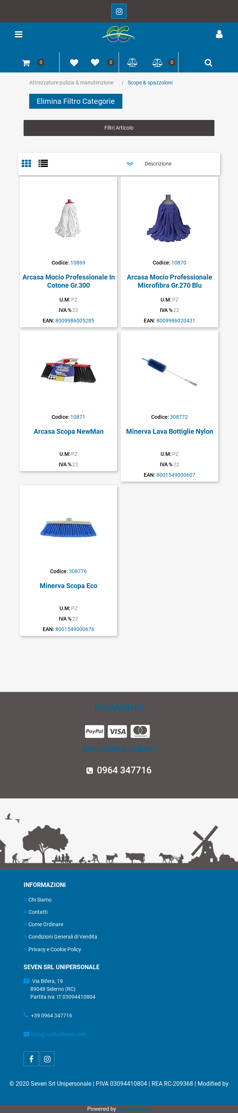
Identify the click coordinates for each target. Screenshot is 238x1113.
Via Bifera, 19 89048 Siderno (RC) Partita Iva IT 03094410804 (59, 989)
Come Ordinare (43, 924)
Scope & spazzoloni (150, 83)
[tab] (30, 164)
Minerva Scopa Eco (68, 586)
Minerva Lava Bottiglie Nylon (169, 431)
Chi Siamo (38, 899)
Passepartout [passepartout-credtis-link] (134, 1109)
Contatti (36, 912)
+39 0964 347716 (51, 1015)
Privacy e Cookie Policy (52, 949)
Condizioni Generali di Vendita (60, 936)
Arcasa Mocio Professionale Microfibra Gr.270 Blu (169, 281)
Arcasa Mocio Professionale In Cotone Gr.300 (68, 281)
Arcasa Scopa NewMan (69, 431)
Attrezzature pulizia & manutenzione (71, 83)
